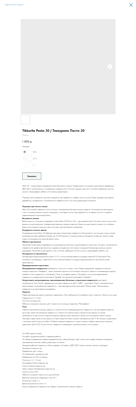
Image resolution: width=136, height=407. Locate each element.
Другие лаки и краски (15, 4)
